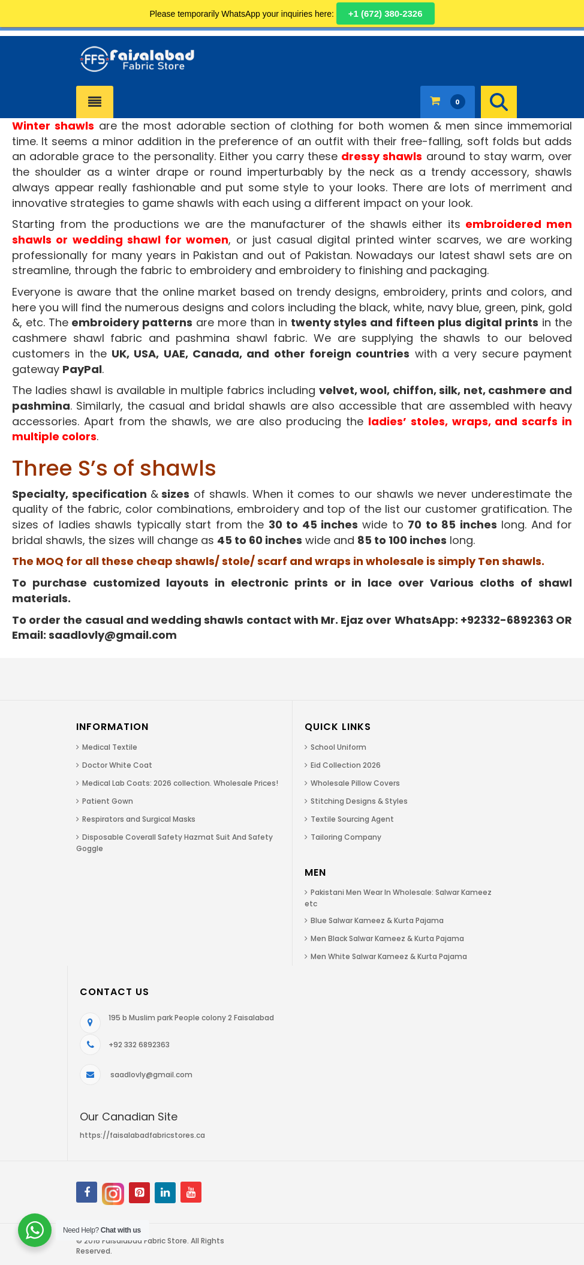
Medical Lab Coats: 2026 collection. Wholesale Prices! (180, 783)
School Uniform (338, 747)
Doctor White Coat (117, 765)
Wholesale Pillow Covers (355, 783)
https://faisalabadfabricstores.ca (142, 1135)
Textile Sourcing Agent (352, 819)
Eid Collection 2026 (346, 765)
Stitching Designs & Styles (359, 801)
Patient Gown (107, 801)
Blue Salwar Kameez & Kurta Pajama (377, 920)
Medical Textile (109, 747)
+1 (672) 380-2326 (385, 13)
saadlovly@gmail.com (151, 1074)
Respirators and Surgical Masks (138, 819)
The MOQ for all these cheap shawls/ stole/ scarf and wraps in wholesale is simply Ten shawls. (278, 561)
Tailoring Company (346, 837)
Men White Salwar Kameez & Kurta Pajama (389, 956)
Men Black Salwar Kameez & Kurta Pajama (387, 938)
